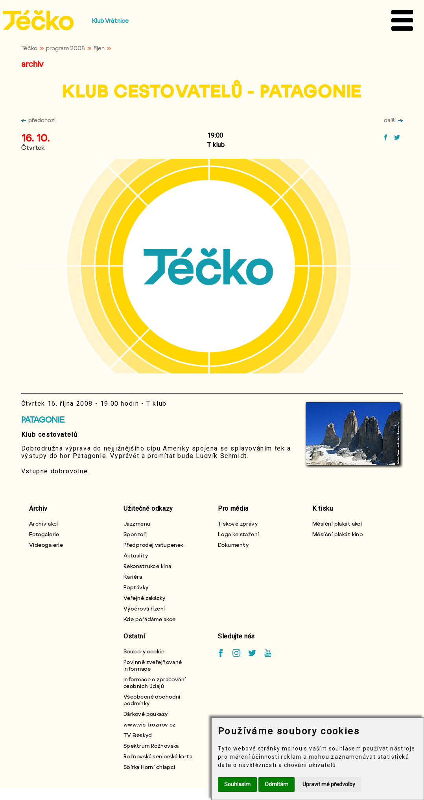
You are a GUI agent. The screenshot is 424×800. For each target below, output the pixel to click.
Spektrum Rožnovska (151, 745)
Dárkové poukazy (146, 713)
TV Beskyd (138, 735)
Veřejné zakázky (145, 597)
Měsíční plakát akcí (337, 523)
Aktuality (136, 555)
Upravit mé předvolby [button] (328, 784)
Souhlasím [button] (237, 784)
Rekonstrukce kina (147, 566)
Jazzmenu (137, 523)
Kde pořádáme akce (149, 619)
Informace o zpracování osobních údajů (155, 682)
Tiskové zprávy (238, 523)
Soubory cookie (144, 651)
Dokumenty (233, 544)
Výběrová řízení (144, 608)
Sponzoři (135, 534)
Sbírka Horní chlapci (149, 766)
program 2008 (65, 47)
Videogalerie (46, 544)
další (393, 119)
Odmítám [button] (276, 784)
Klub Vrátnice (110, 20)
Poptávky (136, 587)
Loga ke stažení (238, 534)
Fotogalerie (44, 534)
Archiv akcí (43, 523)
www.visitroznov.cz (150, 724)
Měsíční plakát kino (337, 534)
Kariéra (133, 576)
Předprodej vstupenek (154, 544)
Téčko (29, 47)
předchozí (38, 119)
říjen (99, 47)
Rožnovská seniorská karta (158, 756)
